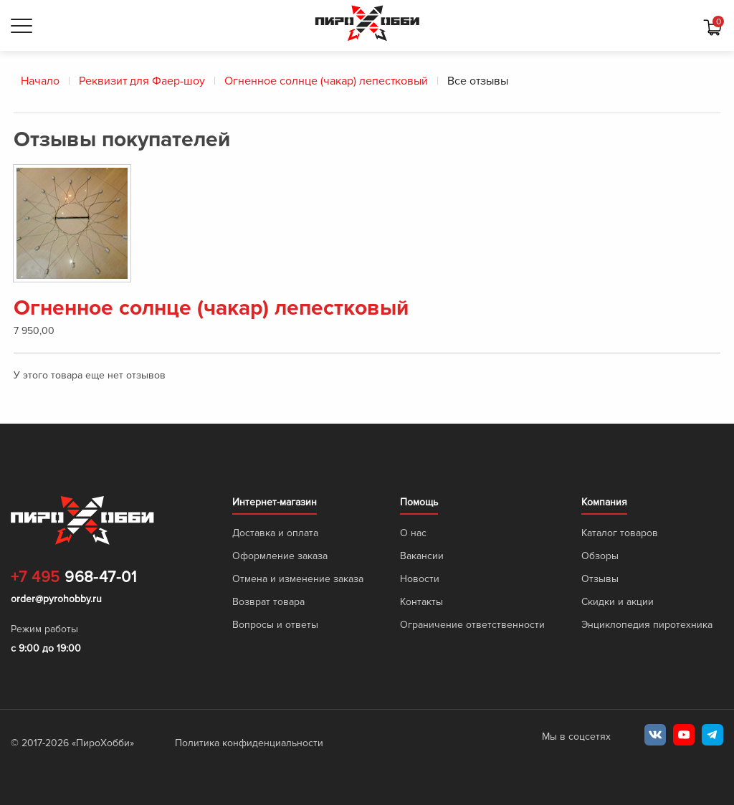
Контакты (421, 602)
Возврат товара (268, 602)
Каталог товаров (619, 533)
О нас (413, 533)
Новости (419, 579)
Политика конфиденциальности (249, 743)
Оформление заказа (280, 556)
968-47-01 (73, 578)
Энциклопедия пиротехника (646, 625)
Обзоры (600, 556)
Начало (40, 81)
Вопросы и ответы (275, 625)
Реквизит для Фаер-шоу (142, 81)
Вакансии (422, 556)
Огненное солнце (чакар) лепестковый (326, 81)
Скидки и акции (617, 602)
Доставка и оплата (275, 533)
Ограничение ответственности (472, 625)
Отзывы (600, 579)
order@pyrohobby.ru (56, 599)
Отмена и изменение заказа (297, 579)
